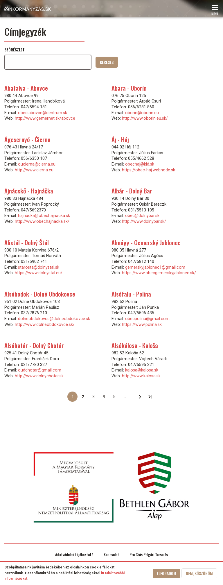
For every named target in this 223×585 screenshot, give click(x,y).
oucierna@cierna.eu (36, 164)
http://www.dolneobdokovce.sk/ (45, 324)
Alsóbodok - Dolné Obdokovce (39, 293)
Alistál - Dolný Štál (26, 242)
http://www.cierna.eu (34, 170)
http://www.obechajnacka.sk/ (42, 221)
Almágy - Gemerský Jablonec (146, 242)
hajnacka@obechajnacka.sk (44, 215)
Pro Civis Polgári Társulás (149, 554)
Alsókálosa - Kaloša (135, 345)
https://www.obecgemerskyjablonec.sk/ (159, 272)
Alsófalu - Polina (131, 293)
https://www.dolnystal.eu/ (38, 272)
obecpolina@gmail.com (147, 318)
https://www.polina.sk (142, 324)
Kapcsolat (111, 554)
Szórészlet (14, 49)
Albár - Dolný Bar (132, 190)
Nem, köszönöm (199, 573)
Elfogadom (166, 573)
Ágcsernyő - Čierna (27, 139)
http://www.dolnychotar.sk (39, 376)
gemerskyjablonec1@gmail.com (155, 267)
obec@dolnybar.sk (142, 215)
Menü (215, 11)
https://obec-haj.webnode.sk (148, 170)
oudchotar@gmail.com (39, 370)
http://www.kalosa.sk (141, 376)
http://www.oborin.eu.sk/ (145, 118)
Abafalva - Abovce (26, 87)
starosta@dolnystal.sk (38, 267)
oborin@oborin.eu (142, 112)
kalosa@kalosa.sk (141, 370)
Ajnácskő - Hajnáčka (28, 190)
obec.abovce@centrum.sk (42, 112)
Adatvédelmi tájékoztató (74, 554)
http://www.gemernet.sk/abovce (45, 118)
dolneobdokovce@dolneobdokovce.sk (54, 318)
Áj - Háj (120, 139)
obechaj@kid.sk (139, 164)
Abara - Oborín (129, 87)
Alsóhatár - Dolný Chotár (34, 345)
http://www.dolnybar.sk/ (144, 221)
